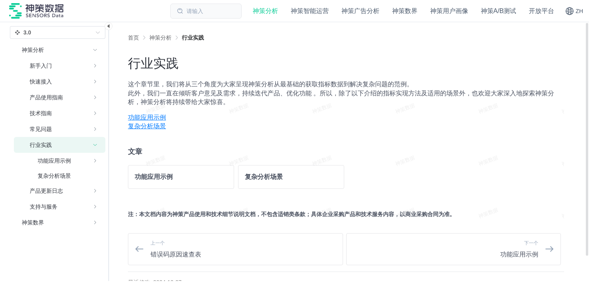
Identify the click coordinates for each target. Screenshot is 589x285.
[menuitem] (346, 117)
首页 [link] (133, 37)
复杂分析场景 (147, 126)
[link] (160, 37)
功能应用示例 (147, 117)
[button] (574, 11)
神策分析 (160, 37)
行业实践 (193, 37)
